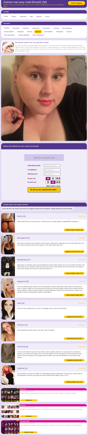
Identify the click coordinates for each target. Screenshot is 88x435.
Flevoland (16, 28)
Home (6, 16)
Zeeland (38, 31)
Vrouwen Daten (28, 432)
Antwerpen (59, 31)
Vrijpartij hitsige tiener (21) (74, 382)
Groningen (46, 28)
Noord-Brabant (67, 28)
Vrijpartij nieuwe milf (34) (74, 317)
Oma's (47, 16)
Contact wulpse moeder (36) (74, 230)
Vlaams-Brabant (23, 35)
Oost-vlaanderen (9, 35)
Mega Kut (29, 400)
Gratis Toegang (76, 3)
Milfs (31, 16)
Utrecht (29, 31)
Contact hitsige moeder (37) (74, 273)
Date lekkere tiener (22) (74, 338)
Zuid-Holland (48, 31)
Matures (39, 16)
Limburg (56, 28)
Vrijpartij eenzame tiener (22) (74, 251)
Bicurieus (29, 416)
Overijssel (20, 31)
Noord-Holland (9, 31)
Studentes (23, 16)
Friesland (26, 28)
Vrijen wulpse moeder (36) (74, 295)
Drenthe (6, 28)
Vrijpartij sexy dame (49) (74, 360)
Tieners (13, 16)
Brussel (69, 31)
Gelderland (36, 28)
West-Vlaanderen (38, 35)
